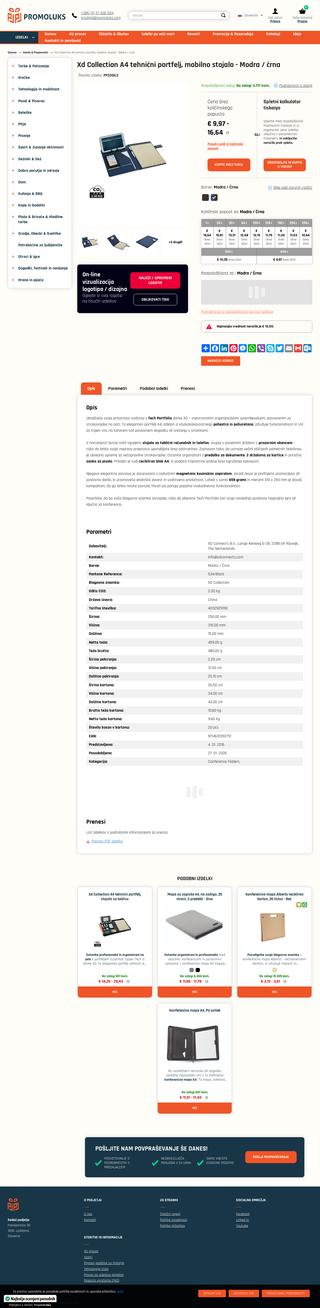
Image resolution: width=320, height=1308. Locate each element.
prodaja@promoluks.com (101, 17)
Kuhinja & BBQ (30, 193)
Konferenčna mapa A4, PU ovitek (194, 1010)
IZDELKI (21, 37)
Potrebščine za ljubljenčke (40, 245)
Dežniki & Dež (29, 159)
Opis (91, 388)
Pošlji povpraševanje (271, 1157)
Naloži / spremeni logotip (155, 280)
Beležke (25, 112)
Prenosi (188, 388)
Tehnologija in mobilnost (39, 89)
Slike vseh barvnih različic (292, 187)
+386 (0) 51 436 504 (97, 13)
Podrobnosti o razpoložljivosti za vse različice (237, 311)
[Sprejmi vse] (212, 1293)
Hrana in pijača (30, 280)
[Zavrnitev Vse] (244, 1293)
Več (114, 992)
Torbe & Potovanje (33, 66)
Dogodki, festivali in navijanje (43, 268)
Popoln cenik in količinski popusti (225, 146)
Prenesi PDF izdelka (107, 841)
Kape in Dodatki (31, 205)
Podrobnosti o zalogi (295, 85)
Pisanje (24, 135)
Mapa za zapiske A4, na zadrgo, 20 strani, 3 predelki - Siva (194, 896)
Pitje (22, 124)
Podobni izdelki (154, 388)
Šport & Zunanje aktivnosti (41, 147)
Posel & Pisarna (31, 101)
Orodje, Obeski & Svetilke (39, 233)
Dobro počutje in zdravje (38, 170)
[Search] (223, 15)
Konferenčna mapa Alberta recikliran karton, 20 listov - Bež (275, 896)
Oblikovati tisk (155, 299)
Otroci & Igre (29, 256)
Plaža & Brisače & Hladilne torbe (40, 219)
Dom (22, 182)
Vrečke (24, 77)
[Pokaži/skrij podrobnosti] (286, 1293)
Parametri (117, 388)
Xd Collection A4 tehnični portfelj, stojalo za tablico (115, 896)
